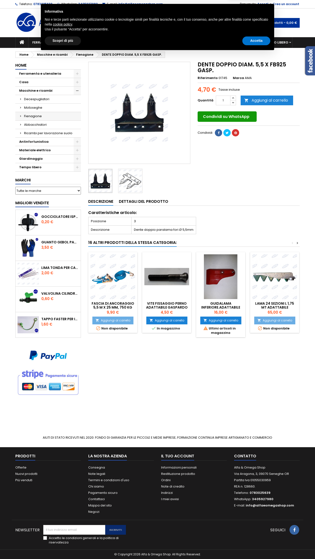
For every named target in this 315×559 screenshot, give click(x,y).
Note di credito (172, 486)
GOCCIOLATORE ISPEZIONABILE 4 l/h (60, 217)
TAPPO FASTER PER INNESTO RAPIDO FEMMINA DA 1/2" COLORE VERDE (60, 319)
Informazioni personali (179, 467)
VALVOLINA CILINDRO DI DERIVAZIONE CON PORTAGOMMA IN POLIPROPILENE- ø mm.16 (60, 293)
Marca (238, 78)
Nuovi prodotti (26, 473)
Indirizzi (167, 492)
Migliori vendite (32, 203)
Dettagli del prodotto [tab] (143, 201)
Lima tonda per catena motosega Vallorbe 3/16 (60, 268)
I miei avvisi (170, 499)
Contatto (245, 456)
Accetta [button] (256, 546)
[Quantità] (223, 100)
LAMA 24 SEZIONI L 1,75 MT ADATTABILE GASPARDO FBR (274, 307)
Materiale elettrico (146, 42)
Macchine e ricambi (102, 42)
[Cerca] (157, 23)
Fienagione (33, 116)
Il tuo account (177, 456)
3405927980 (88, 4)
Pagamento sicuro (103, 492)
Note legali (96, 473)
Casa (176, 42)
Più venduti (23, 480)
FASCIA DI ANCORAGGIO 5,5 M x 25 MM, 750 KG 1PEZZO (113, 307)
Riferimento (208, 78)
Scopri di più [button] (62, 546)
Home (20, 65)
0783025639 (42, 4)
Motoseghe (33, 107)
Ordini (166, 480)
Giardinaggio (201, 42)
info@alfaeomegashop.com (140, 4)
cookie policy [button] (62, 529)
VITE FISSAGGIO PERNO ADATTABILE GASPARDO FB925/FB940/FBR (167, 307)
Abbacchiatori (35, 124)
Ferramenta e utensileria (54, 42)
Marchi (23, 180)
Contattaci (96, 499)
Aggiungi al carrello (266, 100)
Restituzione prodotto (178, 473)
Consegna (96, 467)
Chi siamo (96, 486)
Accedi (262, 4)
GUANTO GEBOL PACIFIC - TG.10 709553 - (60, 242)
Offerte (20, 467)
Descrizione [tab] (100, 201)
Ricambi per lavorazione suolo (48, 133)
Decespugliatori (36, 99)
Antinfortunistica (239, 42)
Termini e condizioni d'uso (108, 480)
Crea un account (286, 4)
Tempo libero (276, 42)
